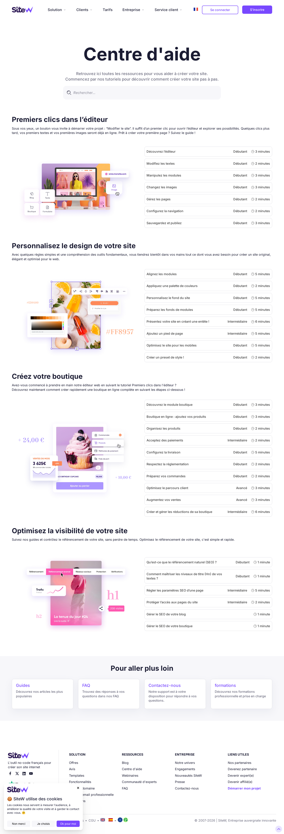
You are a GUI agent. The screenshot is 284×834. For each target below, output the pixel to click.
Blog (125, 763)
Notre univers (185, 763)
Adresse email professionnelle (91, 795)
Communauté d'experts (139, 782)
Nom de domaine (82, 788)
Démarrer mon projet (244, 788)
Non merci (18, 823)
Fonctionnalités (80, 782)
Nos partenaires (239, 763)
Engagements (185, 769)
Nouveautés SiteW (188, 775)
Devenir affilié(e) (240, 782)
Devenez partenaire (242, 769)
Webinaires (130, 775)
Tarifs (108, 10)
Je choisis (43, 823)
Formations (77, 801)
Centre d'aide (132, 769)
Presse (180, 782)
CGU (92, 820)
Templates (76, 775)
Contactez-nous (187, 788)
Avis (72, 769)
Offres (73, 763)
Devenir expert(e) (241, 775)
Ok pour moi (68, 823)
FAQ (125, 788)
